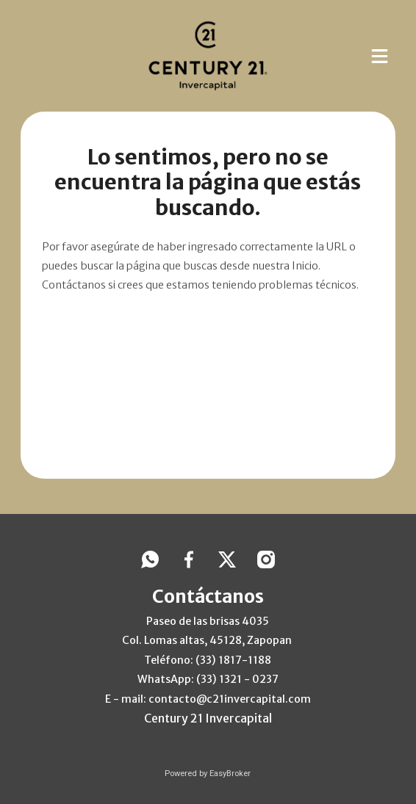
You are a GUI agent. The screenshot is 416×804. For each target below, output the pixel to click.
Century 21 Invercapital (208, 718)
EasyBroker (230, 773)
